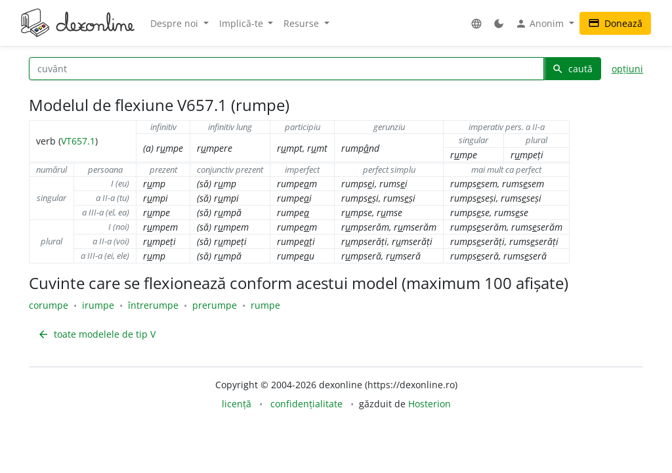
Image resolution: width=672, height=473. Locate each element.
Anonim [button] (540, 23)
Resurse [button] (303, 23)
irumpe (98, 305)
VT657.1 (78, 141)
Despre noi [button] (175, 23)
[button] (476, 23)
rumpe (265, 305)
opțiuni (627, 68)
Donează (615, 23)
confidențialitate (306, 403)
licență (236, 403)
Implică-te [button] (242, 23)
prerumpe (214, 305)
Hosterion (429, 403)
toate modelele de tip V (96, 334)
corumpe (48, 305)
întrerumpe (153, 305)
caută (572, 68)
